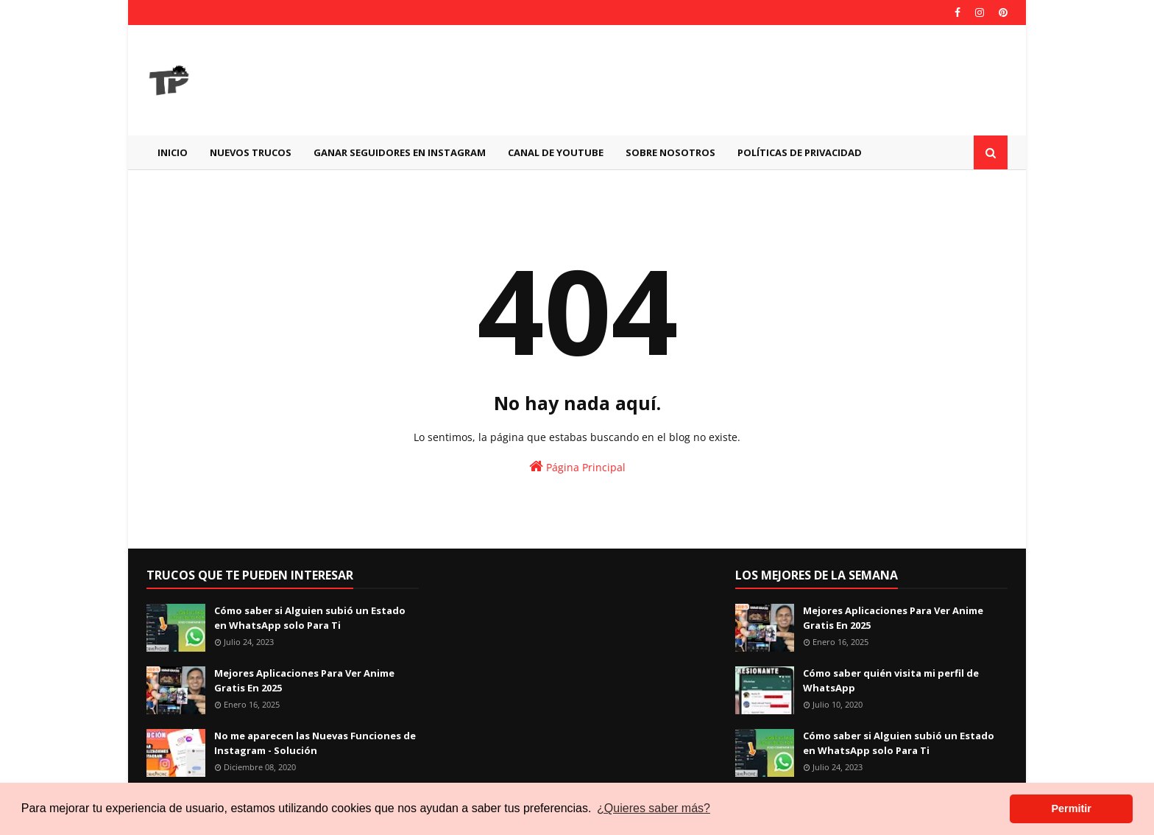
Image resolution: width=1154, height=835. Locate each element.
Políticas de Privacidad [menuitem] (799, 152)
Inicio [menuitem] (172, 152)
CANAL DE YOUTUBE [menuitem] (555, 152)
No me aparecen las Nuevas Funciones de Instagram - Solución (315, 743)
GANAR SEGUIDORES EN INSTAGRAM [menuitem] (400, 152)
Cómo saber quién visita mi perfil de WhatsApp (891, 680)
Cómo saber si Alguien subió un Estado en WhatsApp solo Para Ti (310, 618)
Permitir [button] (1071, 808)
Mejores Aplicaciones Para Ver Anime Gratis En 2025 (304, 680)
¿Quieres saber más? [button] (653, 808)
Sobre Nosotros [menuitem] (670, 152)
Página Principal (577, 466)
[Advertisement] (740, 80)
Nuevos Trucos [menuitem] (250, 152)
